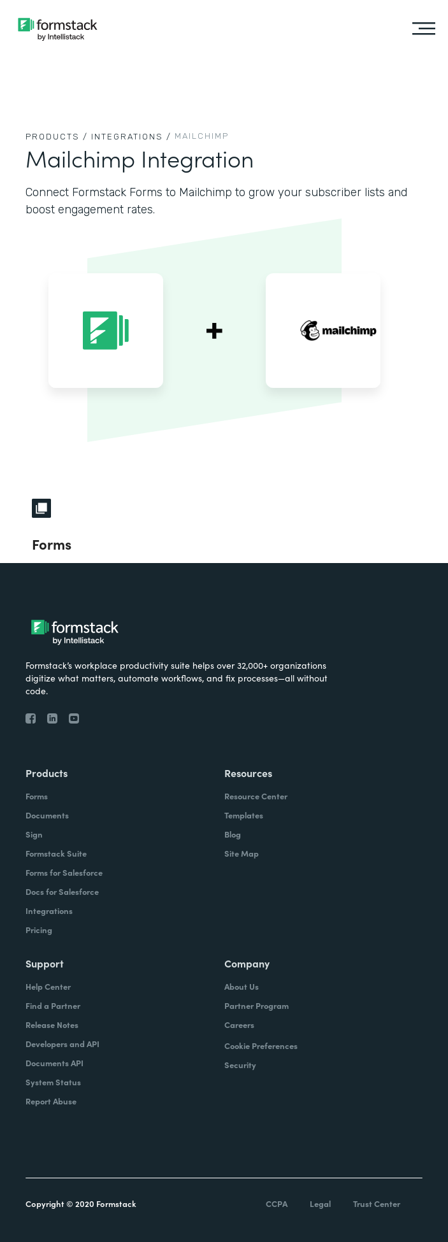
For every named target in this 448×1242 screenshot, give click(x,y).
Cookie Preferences (261, 1045)
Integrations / (131, 136)
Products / (56, 136)
